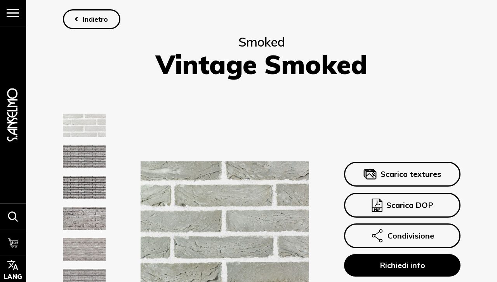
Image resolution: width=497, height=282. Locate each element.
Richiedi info (402, 265)
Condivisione (402, 235)
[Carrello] (13, 243)
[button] (13, 216)
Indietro (95, 19)
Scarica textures (402, 174)
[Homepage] (13, 114)
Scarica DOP (402, 205)
